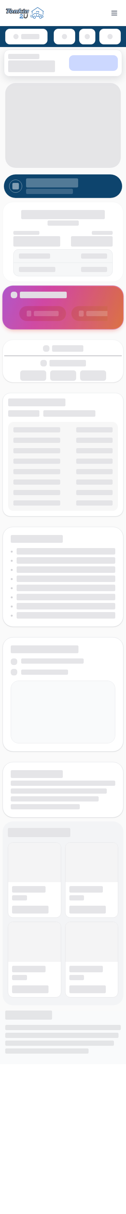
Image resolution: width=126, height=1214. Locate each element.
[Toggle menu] (114, 13)
